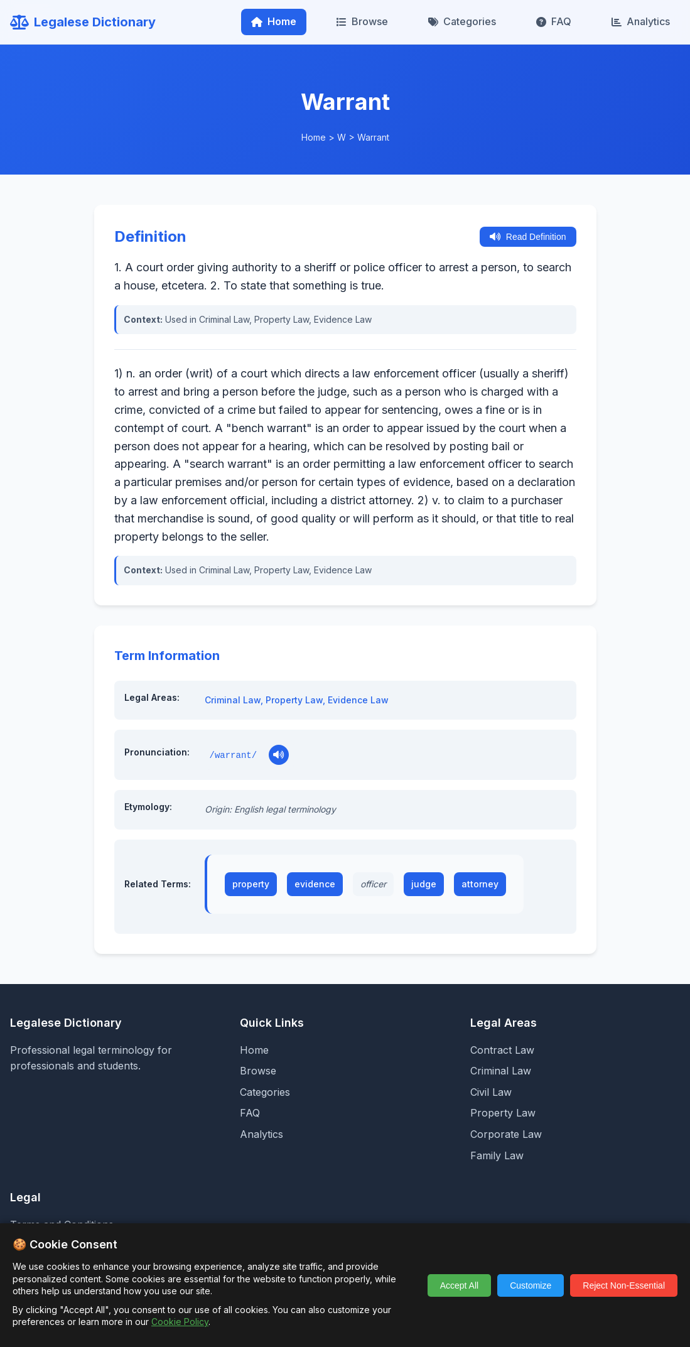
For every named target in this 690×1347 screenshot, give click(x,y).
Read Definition (528, 237)
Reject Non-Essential (624, 1285)
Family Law (497, 1155)
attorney (480, 884)
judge (423, 884)
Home (273, 21)
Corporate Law (506, 1134)
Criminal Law (233, 700)
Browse (362, 21)
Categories (462, 21)
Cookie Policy (179, 1321)
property (250, 884)
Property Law (294, 700)
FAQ (553, 21)
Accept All (459, 1285)
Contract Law (502, 1050)
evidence (314, 884)
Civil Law (491, 1092)
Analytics (641, 21)
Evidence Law (358, 700)
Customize (530, 1285)
